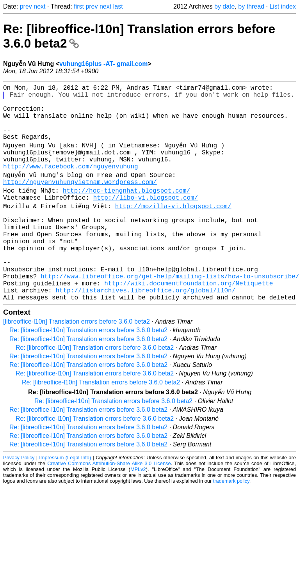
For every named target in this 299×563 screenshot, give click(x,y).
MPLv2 (138, 510)
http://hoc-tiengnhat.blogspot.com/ (126, 209)
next (39, 6)
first (79, 6)
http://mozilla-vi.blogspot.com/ (174, 226)
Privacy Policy (18, 498)
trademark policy (231, 521)
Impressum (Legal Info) (65, 498)
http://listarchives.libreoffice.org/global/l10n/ (145, 329)
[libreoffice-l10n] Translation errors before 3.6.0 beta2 (76, 362)
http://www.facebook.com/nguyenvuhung (70, 183)
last (118, 6)
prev (26, 6)
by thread (251, 6)
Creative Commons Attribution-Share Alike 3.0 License (109, 504)
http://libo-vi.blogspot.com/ (145, 217)
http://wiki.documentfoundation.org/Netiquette (188, 320)
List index (282, 6)
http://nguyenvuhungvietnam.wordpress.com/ (80, 200)
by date (224, 6)
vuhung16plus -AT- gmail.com (103, 63)
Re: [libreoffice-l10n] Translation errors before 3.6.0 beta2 (88, 370)
